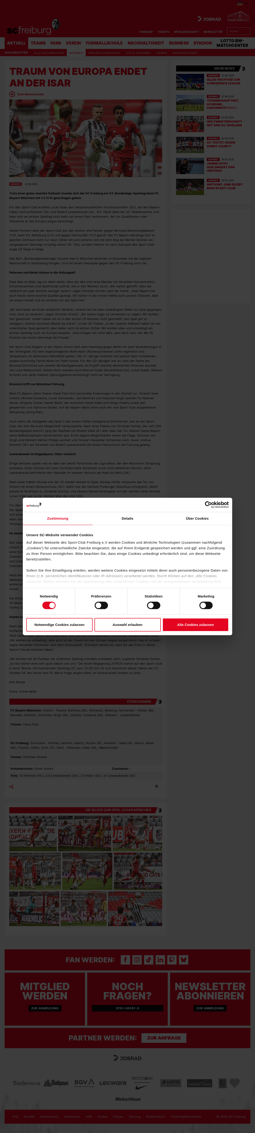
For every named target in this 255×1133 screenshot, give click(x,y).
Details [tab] (127, 518)
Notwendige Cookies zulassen (59, 625)
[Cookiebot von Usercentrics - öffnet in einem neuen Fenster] (208, 504)
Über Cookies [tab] (197, 518)
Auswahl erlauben (127, 625)
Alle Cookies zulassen (195, 625)
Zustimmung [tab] (57, 518)
